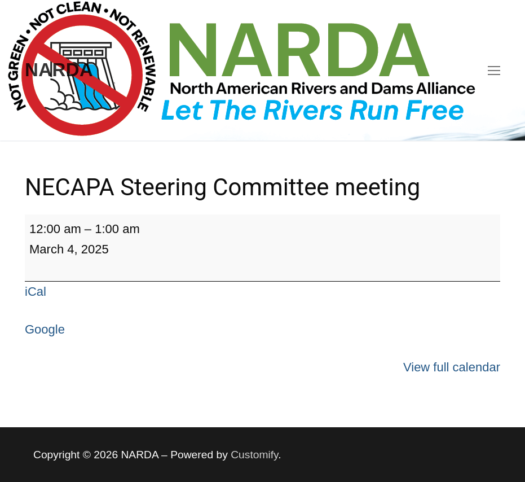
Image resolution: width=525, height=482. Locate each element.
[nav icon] (494, 70)
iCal (35, 291)
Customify (254, 455)
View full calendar (451, 367)
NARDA (59, 69)
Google (45, 329)
